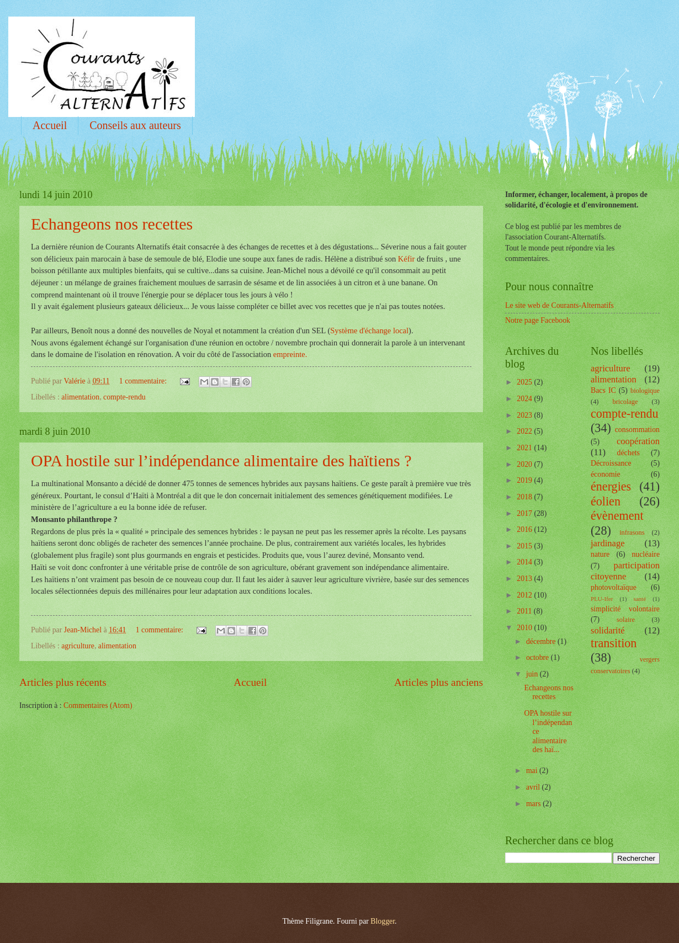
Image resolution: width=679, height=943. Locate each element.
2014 (525, 562)
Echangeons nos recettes (112, 224)
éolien (605, 501)
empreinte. (290, 354)
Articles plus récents (63, 682)
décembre (542, 641)
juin (533, 674)
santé (639, 598)
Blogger (382, 921)
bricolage (625, 402)
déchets (628, 453)
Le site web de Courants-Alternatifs (559, 305)
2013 (525, 578)
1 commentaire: (144, 381)
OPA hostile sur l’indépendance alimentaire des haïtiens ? (221, 460)
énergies (611, 486)
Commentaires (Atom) (97, 705)
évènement (617, 516)
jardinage (608, 543)
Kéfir (406, 258)
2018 (525, 497)
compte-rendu (124, 397)
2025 (525, 382)
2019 (525, 480)
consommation (637, 429)
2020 (525, 464)
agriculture (77, 646)
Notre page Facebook (537, 320)
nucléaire (646, 554)
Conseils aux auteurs (135, 125)
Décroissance (611, 463)
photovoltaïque (613, 587)
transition (613, 643)
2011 (525, 611)
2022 (525, 431)
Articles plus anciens (438, 682)
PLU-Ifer (602, 598)
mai (532, 770)
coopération (638, 441)
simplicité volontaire (625, 609)
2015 (525, 546)
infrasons (631, 532)
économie (605, 474)
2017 (525, 513)
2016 (525, 529)
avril (534, 787)
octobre (538, 657)
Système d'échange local (369, 330)
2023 (525, 415)
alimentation (80, 397)
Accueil (50, 125)
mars (534, 804)
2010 (525, 628)
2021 (525, 448)
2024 (525, 399)
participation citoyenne (625, 571)
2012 (525, 595)
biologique (645, 391)
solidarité (608, 630)
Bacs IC (603, 390)
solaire (626, 620)
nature (600, 554)
